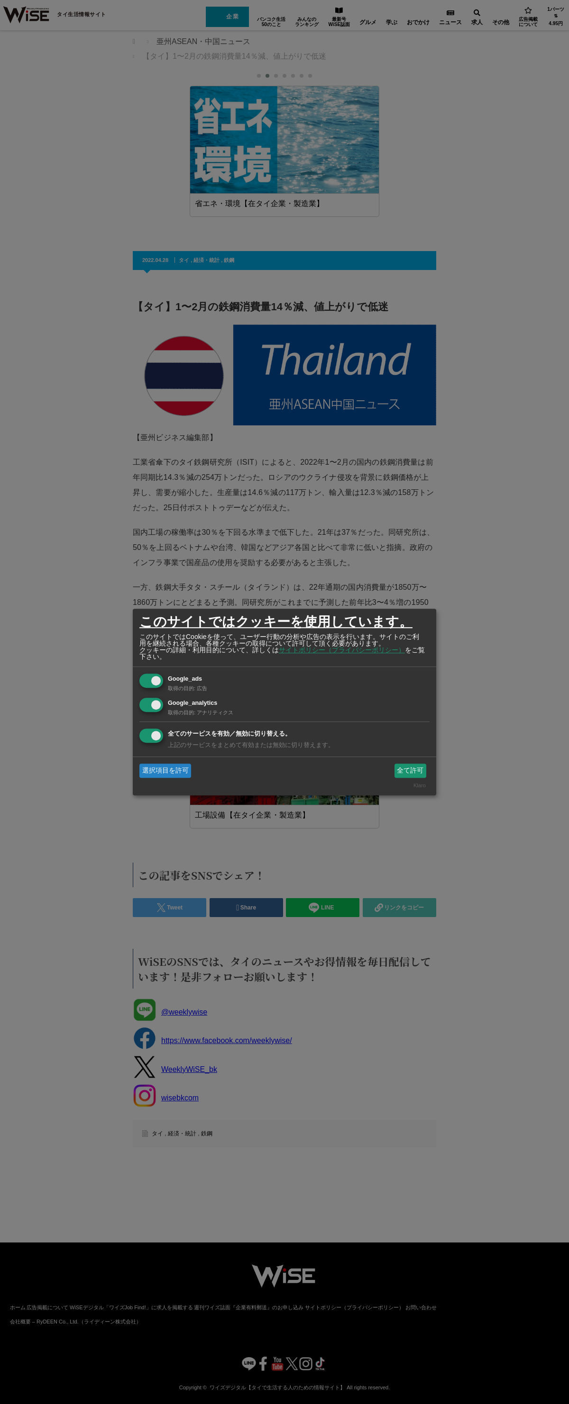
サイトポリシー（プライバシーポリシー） (342, 650)
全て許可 (410, 770)
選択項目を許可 (165, 770)
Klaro (419, 786)
